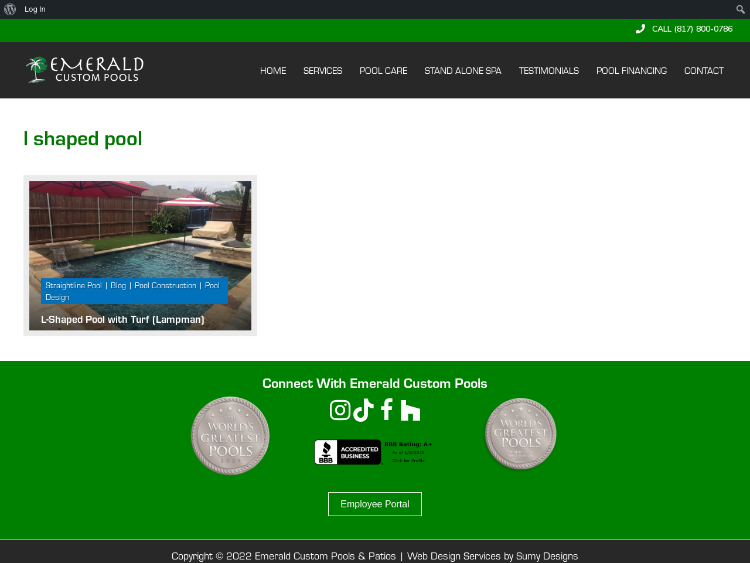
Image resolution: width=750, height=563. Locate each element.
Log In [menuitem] (35, 9)
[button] (684, 29)
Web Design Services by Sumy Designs (492, 555)
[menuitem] (10, 9)
